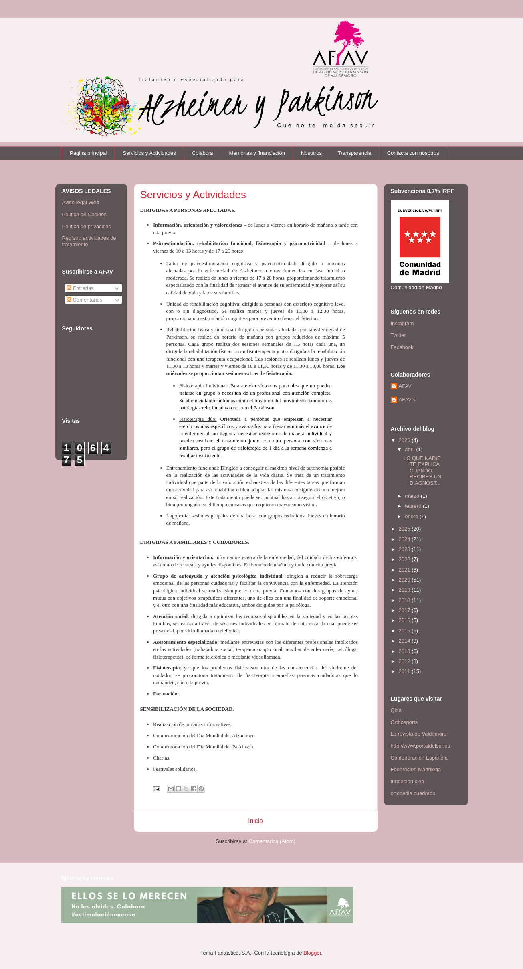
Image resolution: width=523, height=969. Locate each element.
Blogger (312, 953)
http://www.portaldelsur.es (420, 746)
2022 (405, 559)
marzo (413, 496)
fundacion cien (407, 781)
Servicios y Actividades (149, 153)
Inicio (255, 820)
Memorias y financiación (257, 153)
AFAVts (407, 400)
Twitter (398, 335)
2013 (405, 651)
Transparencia (354, 153)
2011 (405, 671)
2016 (405, 620)
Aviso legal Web (80, 202)
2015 (405, 631)
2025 (405, 529)
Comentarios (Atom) (272, 841)
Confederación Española (419, 758)
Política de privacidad (87, 226)
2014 (405, 641)
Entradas (80, 288)
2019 (405, 590)
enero (412, 516)
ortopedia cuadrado (413, 793)
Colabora (202, 153)
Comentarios (84, 300)
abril (410, 449)
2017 (405, 610)
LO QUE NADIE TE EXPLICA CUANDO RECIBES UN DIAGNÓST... (422, 470)
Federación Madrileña (416, 769)
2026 (405, 440)
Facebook (402, 347)
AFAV (405, 386)
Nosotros (311, 153)
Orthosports (404, 722)
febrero (414, 506)
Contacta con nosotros (413, 153)
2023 (405, 549)
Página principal (88, 153)
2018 (405, 600)
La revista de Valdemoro (419, 734)
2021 (405, 570)
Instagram (402, 323)
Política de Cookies (84, 214)
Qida (396, 710)
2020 (405, 580)
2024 (405, 539)
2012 (405, 661)
